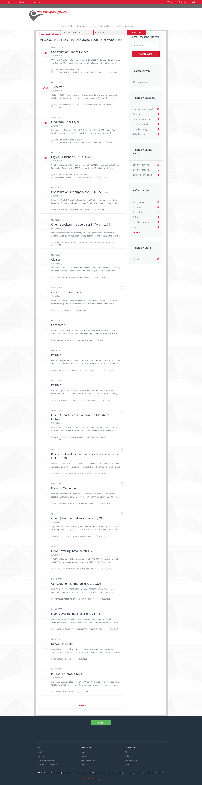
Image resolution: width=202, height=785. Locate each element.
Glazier (55, 259)
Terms (170, 2)
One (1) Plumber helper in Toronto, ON (77, 518)
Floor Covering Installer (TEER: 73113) (76, 613)
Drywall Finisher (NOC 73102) (71, 156)
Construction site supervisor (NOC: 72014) (79, 192)
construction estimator (66, 292)
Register (182, 2)
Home (9, 2)
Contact (40, 751)
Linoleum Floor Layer (65, 121)
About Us (22, 2)
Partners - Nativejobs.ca (47, 764)
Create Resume (130, 760)
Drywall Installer (62, 643)
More (136, 232)
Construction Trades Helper (69, 51)
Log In (193, 2)
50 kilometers (139, 82)
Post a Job (85, 756)
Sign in (84, 764)
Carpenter (58, 324)
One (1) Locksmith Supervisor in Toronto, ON (81, 224)
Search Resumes (88, 760)
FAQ (82, 751)
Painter (56, 355)
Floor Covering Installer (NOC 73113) (75, 551)
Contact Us (36, 2)
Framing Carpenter (64, 488)
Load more (82, 705)
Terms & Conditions (46, 760)
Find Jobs (136, 32)
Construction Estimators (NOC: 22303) (76, 583)
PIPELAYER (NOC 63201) (67, 673)
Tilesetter (57, 86)
